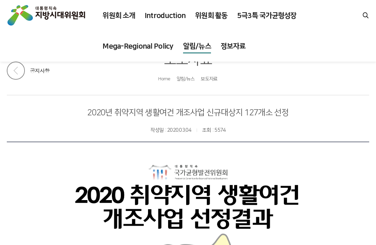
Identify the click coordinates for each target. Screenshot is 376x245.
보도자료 (209, 79)
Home (164, 79)
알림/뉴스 (186, 79)
